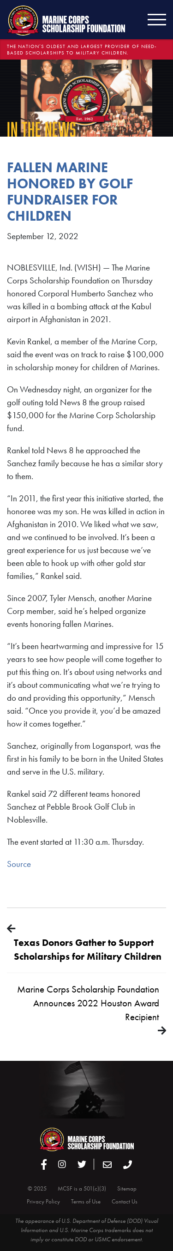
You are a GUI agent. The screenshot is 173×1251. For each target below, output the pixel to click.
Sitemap (127, 1188)
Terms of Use (86, 1201)
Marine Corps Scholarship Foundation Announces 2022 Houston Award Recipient (88, 1003)
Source (19, 864)
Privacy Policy (43, 1201)
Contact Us (124, 1201)
